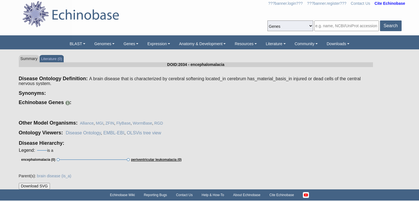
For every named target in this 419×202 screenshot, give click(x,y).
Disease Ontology (83, 132)
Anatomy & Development (201, 44)
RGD (158, 123)
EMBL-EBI (113, 132)
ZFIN (110, 123)
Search (391, 25)
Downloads (336, 44)
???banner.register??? (326, 3)
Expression (157, 44)
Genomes (102, 44)
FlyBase (123, 123)
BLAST (76, 44)
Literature (274, 44)
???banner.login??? (285, 3)
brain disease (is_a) (54, 176)
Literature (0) (51, 59)
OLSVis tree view (144, 132)
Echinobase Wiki (122, 195)
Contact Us (360, 3)
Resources (244, 44)
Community (305, 44)
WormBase (142, 123)
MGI (99, 123)
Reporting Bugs (155, 195)
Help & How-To (213, 195)
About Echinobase (246, 195)
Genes (129, 44)
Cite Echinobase (281, 195)
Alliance (87, 123)
